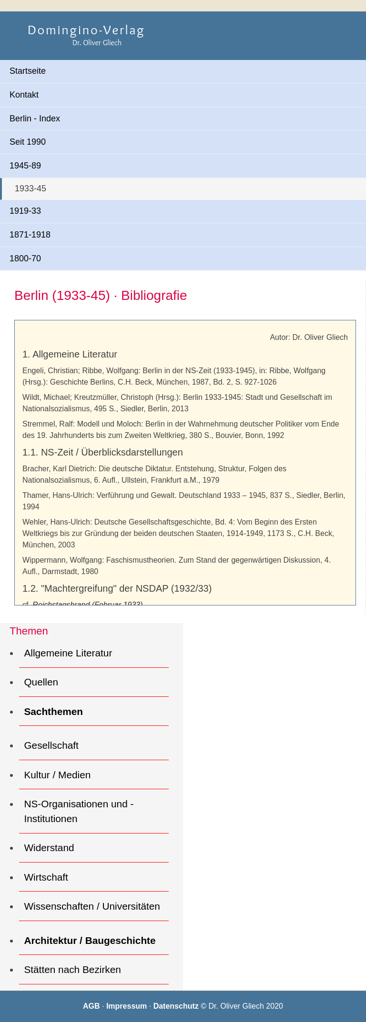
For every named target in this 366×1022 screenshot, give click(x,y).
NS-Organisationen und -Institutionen (78, 811)
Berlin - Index (35, 118)
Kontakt (24, 94)
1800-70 (25, 258)
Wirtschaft (46, 877)
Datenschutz (177, 1006)
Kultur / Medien (57, 774)
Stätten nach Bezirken (72, 969)
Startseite (28, 71)
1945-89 (25, 165)
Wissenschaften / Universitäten (92, 906)
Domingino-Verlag (86, 29)
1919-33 (25, 211)
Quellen (41, 681)
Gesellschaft (51, 745)
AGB (92, 1006)
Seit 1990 (28, 142)
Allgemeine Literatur (68, 652)
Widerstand (49, 847)
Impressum (127, 1006)
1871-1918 (30, 234)
